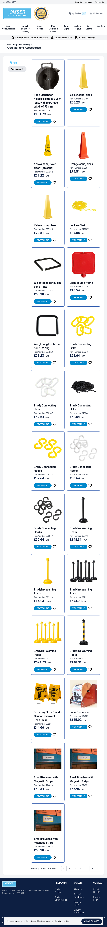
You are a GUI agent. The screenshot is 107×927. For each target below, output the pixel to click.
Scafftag (101, 26)
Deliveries (88, 2)
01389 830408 (9, 2)
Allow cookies (91, 921)
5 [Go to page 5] (92, 868)
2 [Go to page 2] (75, 868)
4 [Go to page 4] (86, 868)
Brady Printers (39, 27)
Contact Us (99, 2)
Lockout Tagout (77, 27)
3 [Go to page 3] (80, 868)
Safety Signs (66, 27)
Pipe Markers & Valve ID (53, 29)
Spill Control (89, 27)
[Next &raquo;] (97, 868)
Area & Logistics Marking (25, 29)
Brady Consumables (8, 27)
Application (17, 69)
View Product (43, 121)
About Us (78, 2)
